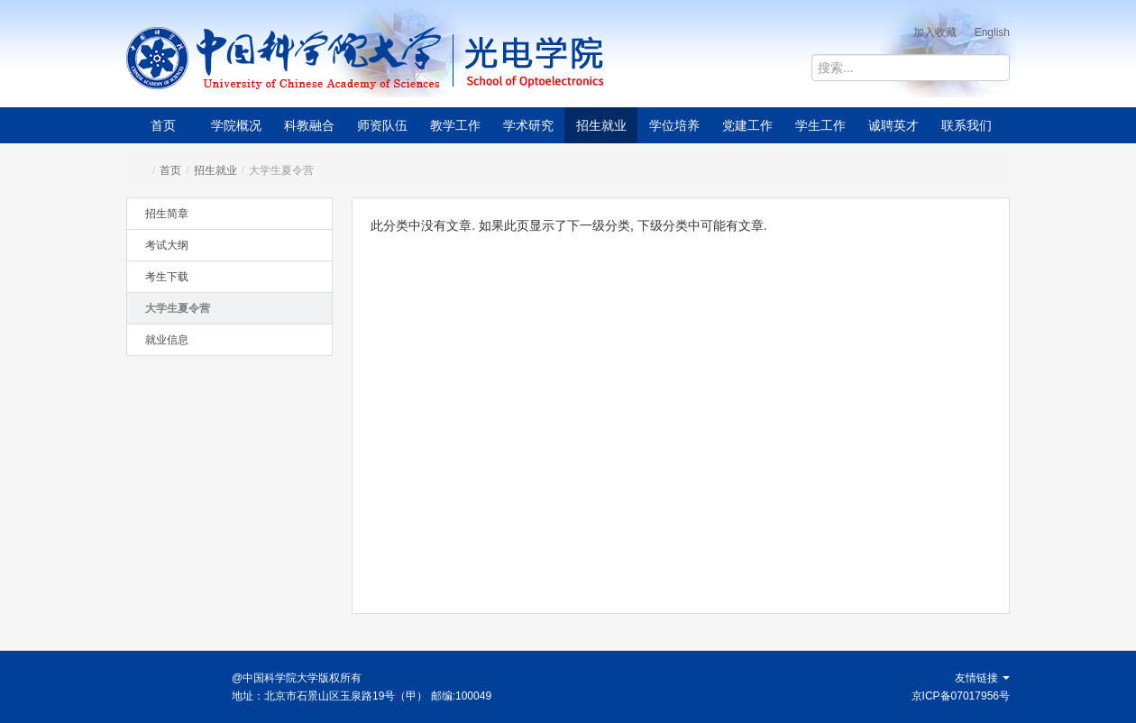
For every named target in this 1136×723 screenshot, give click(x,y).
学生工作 (820, 125)
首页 (163, 125)
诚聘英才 (893, 125)
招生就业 (601, 125)
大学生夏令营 (177, 308)
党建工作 (747, 125)
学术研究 (528, 125)
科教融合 (309, 125)
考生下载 (166, 276)
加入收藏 (935, 32)
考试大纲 (166, 245)
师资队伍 (382, 125)
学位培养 (674, 125)
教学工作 (455, 125)
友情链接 (982, 678)
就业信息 (166, 340)
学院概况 (236, 125)
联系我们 (966, 125)
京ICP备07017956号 (961, 696)
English (992, 32)
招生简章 (166, 213)
